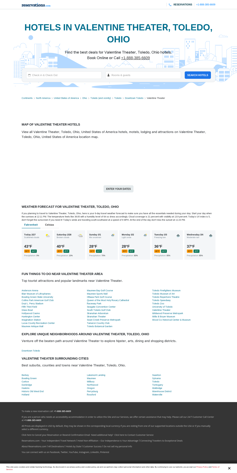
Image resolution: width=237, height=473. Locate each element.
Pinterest (104, 452)
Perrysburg (92, 391)
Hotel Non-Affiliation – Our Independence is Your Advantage (108, 440)
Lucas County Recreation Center (38, 323)
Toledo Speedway (161, 300)
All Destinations (56, 446)
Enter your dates (118, 188)
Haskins (25, 388)
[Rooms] (143, 75)
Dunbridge (27, 384)
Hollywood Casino (31, 313)
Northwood (92, 384)
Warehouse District (162, 391)
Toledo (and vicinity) (100, 98)
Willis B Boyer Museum (163, 316)
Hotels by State (73, 446)
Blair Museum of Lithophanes (36, 293)
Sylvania (156, 378)
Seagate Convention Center (101, 306)
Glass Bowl (27, 310)
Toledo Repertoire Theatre (166, 297)
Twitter (64, 452)
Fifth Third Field (29, 306)
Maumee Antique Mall (32, 326)
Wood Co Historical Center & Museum (171, 319)
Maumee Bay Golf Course (100, 290)
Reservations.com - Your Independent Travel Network (49, 440)
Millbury (90, 381)
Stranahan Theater (96, 316)
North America (43, 98)
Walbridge (157, 388)
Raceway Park (94, 303)
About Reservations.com (34, 446)
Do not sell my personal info (118, 446)
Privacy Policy (202, 467)
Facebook (54, 452)
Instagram (84, 452)
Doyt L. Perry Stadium (32, 303)
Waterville (157, 394)
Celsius (49, 224)
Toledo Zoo (158, 303)
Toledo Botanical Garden (99, 326)
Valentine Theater (161, 310)
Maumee (91, 378)
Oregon (91, 388)
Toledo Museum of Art (163, 293)
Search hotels (197, 75)
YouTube (73, 452)
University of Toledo (162, 306)
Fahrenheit (31, 224)
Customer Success (92, 446)
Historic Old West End (33, 391)
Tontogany (157, 384)
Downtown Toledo (134, 98)
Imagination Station (31, 319)
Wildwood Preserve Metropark (167, 313)
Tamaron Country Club (98, 323)
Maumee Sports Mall (97, 293)
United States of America (66, 98)
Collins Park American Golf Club (38, 300)
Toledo (118, 98)
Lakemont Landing (96, 375)
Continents (27, 98)
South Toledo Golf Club (99, 310)
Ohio (84, 98)
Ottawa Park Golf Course (99, 297)
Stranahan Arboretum (97, 313)
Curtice (25, 381)
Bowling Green (29, 378)
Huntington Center (31, 316)
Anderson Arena (30, 290)
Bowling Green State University (37, 297)
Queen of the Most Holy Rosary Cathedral (108, 300)
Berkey (25, 375)
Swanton (156, 375)
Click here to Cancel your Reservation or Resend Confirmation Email (56, 434)
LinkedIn (94, 452)
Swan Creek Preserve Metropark (103, 319)
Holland (25, 394)
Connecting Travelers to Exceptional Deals (161, 440)
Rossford (91, 394)
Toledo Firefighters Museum (166, 290)
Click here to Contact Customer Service (133, 434)
